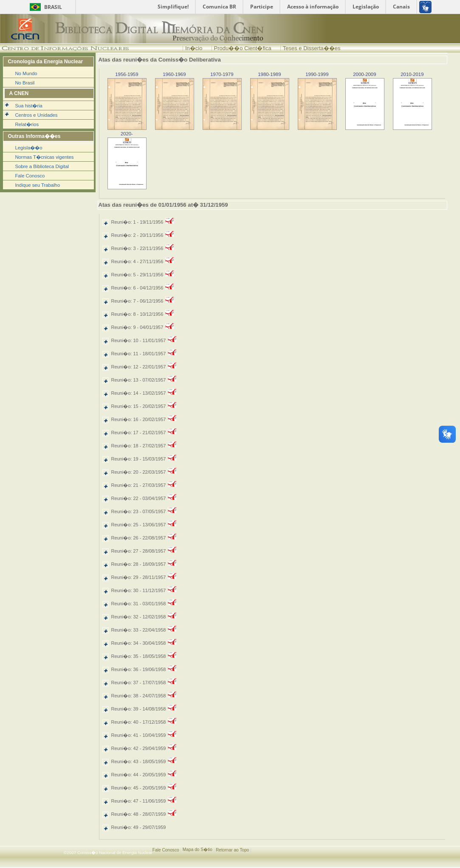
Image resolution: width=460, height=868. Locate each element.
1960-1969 (174, 74)
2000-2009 (364, 74)
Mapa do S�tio (197, 849)
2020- (127, 133)
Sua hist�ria (28, 105)
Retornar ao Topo (232, 850)
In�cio (193, 48)
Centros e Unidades (36, 115)
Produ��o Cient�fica (242, 48)
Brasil (53, 7)
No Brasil (24, 82)
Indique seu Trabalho (37, 185)
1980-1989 (269, 74)
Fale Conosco (30, 175)
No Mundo (26, 73)
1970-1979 (221, 74)
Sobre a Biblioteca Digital (42, 166)
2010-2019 (412, 74)
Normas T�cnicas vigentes (44, 157)
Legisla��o (28, 147)
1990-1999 (316, 74)
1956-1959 (126, 74)
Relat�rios (27, 124)
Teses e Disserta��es (312, 48)
